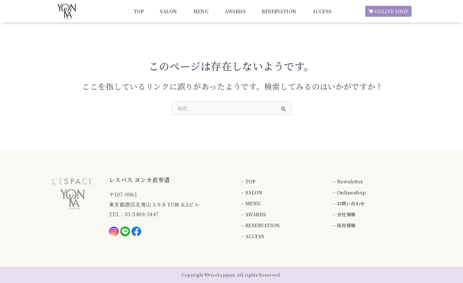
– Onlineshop (349, 192)
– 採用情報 (344, 225)
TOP (139, 11)
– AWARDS (253, 214)
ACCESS (322, 11)
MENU (201, 11)
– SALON (251, 192)
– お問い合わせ (349, 203)
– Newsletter (348, 181)
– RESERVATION (260, 225)
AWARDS (235, 11)
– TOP (248, 181)
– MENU (251, 203)
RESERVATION (279, 11)
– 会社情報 (344, 214)
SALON (168, 11)
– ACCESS (253, 236)
